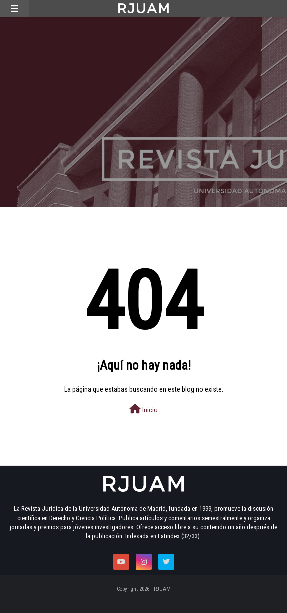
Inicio (143, 409)
